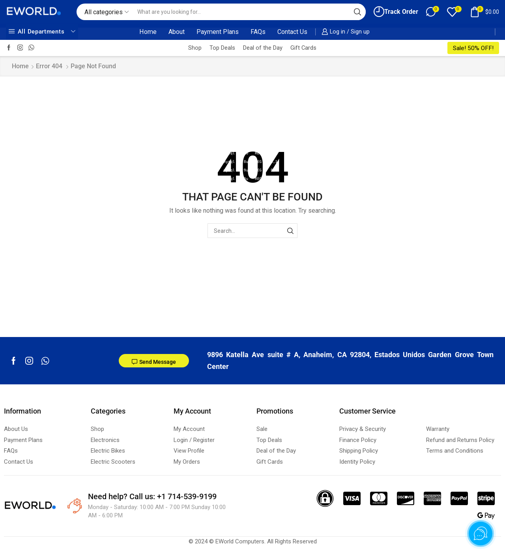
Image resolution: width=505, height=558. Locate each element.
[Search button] (357, 12)
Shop (195, 47)
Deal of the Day (262, 47)
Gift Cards (303, 47)
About (176, 32)
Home (148, 32)
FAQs (258, 32)
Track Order (396, 11)
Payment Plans (217, 32)
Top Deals (222, 47)
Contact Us (292, 32)
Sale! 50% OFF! (473, 48)
